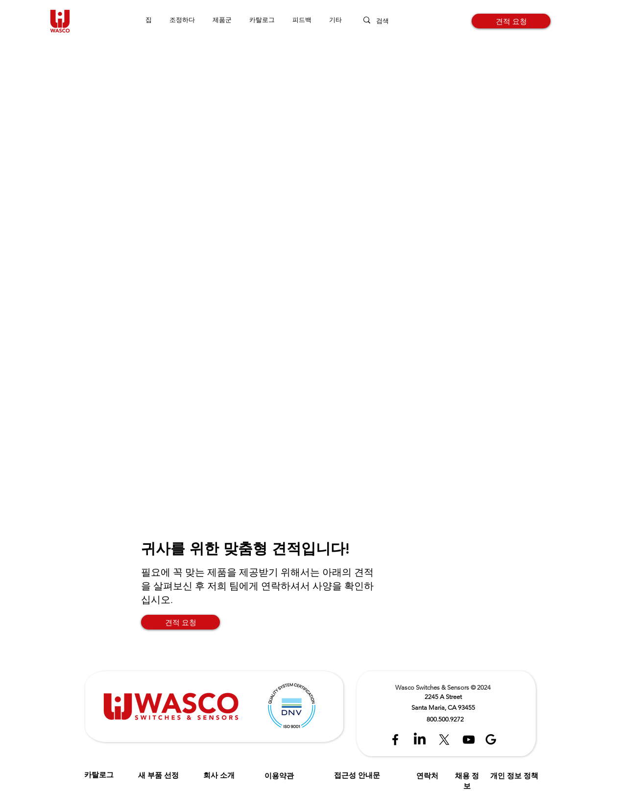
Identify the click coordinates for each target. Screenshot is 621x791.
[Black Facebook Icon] (395, 739)
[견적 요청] (511, 21)
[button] (222, 20)
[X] (444, 739)
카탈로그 (99, 774)
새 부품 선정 (158, 775)
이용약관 (279, 775)
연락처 (427, 775)
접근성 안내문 (357, 775)
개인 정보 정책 (514, 775)
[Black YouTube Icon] (468, 739)
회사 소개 (219, 775)
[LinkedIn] (419, 739)
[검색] (391, 21)
